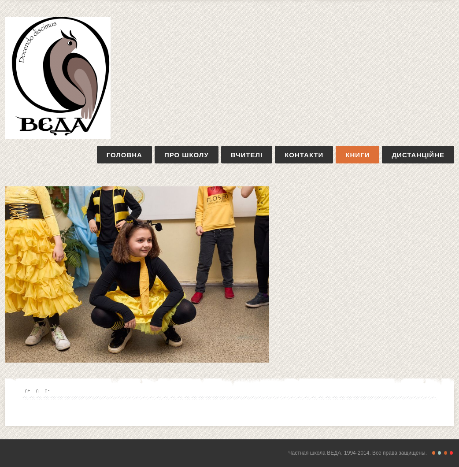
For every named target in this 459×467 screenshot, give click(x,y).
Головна (124, 155)
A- (47, 390)
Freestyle (433, 453)
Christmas (451, 453)
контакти (304, 155)
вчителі (247, 155)
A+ (27, 390)
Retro (439, 453)
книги (357, 155)
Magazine (445, 453)
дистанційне (418, 155)
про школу (186, 155)
